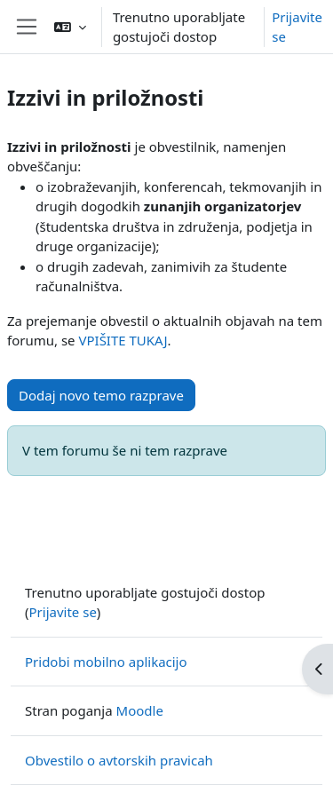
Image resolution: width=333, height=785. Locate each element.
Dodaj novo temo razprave (101, 395)
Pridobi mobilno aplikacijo (106, 661)
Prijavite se (297, 27)
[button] (70, 26)
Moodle (139, 710)
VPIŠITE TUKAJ (122, 340)
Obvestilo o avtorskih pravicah (119, 760)
